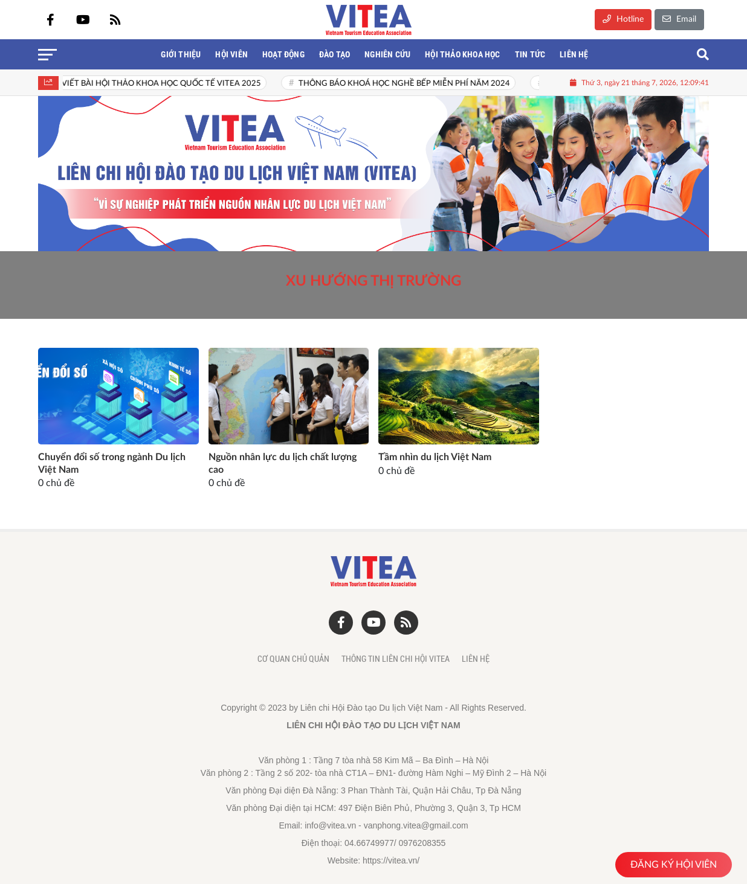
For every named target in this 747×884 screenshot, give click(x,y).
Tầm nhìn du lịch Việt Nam (434, 457)
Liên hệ (476, 659)
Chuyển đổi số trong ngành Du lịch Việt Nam (112, 463)
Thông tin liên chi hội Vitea (395, 659)
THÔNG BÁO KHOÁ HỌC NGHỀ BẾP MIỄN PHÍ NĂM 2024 (411, 84)
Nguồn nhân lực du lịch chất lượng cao (283, 463)
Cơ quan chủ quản (293, 659)
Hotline (623, 19)
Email (679, 19)
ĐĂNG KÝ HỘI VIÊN (673, 865)
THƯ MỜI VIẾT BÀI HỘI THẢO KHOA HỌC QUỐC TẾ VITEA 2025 (150, 84)
